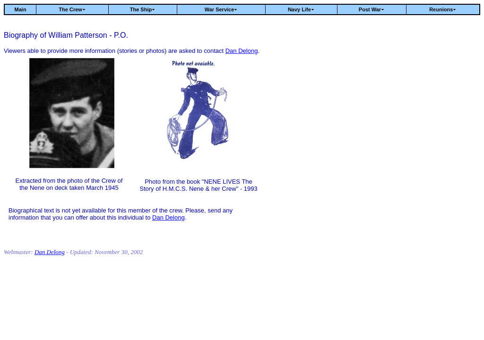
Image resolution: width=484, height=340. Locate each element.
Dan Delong (241, 50)
